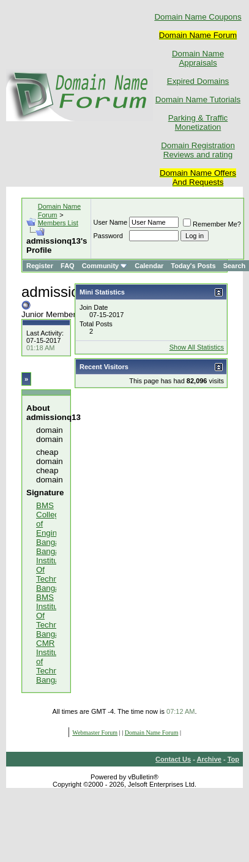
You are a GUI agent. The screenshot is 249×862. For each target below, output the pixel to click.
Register (39, 265)
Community (105, 265)
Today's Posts (193, 265)
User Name (110, 222)
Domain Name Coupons (197, 16)
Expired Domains (198, 81)
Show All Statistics (196, 347)
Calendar (149, 265)
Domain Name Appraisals (198, 58)
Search (234, 265)
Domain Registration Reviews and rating (198, 150)
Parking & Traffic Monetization (198, 122)
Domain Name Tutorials (197, 99)
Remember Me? (212, 224)
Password (107, 235)
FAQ (68, 265)
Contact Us (173, 759)
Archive (209, 759)
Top (233, 759)
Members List (58, 223)
